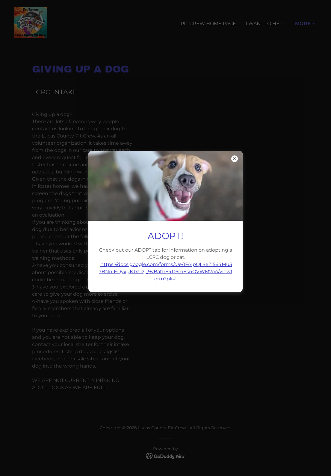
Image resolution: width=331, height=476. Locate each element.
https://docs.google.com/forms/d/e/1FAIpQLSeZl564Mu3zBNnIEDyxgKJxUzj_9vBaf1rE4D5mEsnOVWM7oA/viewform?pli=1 (165, 272)
